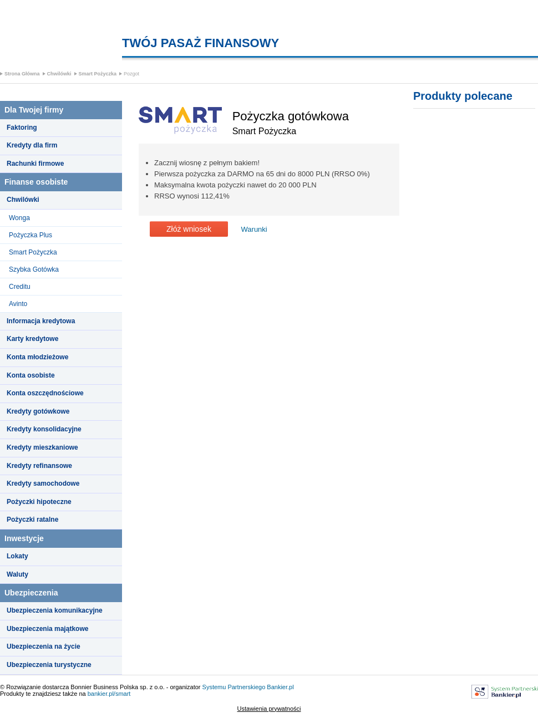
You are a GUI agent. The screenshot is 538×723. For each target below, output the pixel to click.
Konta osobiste (31, 375)
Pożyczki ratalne (32, 519)
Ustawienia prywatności (269, 708)
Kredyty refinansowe (39, 466)
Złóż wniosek (188, 229)
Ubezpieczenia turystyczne (49, 665)
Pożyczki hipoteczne (39, 502)
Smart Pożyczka (98, 74)
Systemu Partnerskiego (234, 687)
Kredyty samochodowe (43, 483)
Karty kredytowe (32, 339)
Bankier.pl (280, 687)
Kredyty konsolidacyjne (44, 429)
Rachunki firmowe (35, 163)
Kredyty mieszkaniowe (42, 447)
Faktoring (22, 127)
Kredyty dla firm (32, 145)
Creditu (20, 287)
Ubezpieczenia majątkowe (47, 629)
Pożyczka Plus (30, 235)
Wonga (19, 218)
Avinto (18, 304)
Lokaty (17, 556)
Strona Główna (22, 74)
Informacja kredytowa (41, 321)
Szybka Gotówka (34, 269)
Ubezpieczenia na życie (43, 646)
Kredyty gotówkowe (38, 411)
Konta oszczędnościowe (45, 393)
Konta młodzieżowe (37, 357)
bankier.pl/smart (109, 693)
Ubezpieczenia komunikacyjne (55, 610)
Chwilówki (59, 74)
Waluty (17, 574)
